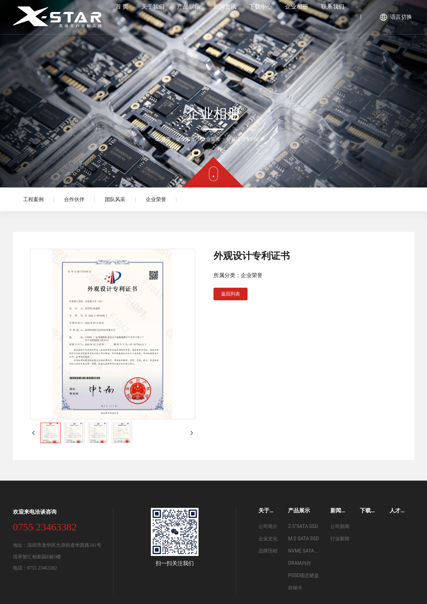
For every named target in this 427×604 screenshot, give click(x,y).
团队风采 (115, 199)
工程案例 (33, 199)
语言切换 (401, 17)
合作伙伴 (74, 199)
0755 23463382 (45, 526)
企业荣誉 (156, 199)
